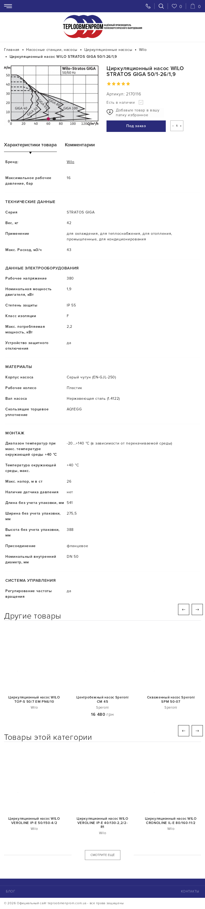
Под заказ (131, 126)
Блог (10, 892)
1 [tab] (48, 118)
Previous (183, 609)
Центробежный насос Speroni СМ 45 (102, 700)
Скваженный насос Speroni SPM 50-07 (171, 700)
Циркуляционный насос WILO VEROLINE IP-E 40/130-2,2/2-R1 (102, 823)
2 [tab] (54, 118)
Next (197, 609)
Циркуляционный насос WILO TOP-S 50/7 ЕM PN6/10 (34, 700)
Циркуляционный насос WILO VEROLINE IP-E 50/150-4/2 (34, 821)
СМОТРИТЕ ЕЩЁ (102, 855)
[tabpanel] (51, 96)
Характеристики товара (30, 145)
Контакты (190, 892)
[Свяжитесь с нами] (148, 6)
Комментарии (80, 145)
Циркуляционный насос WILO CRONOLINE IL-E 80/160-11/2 (171, 821)
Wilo (70, 162)
